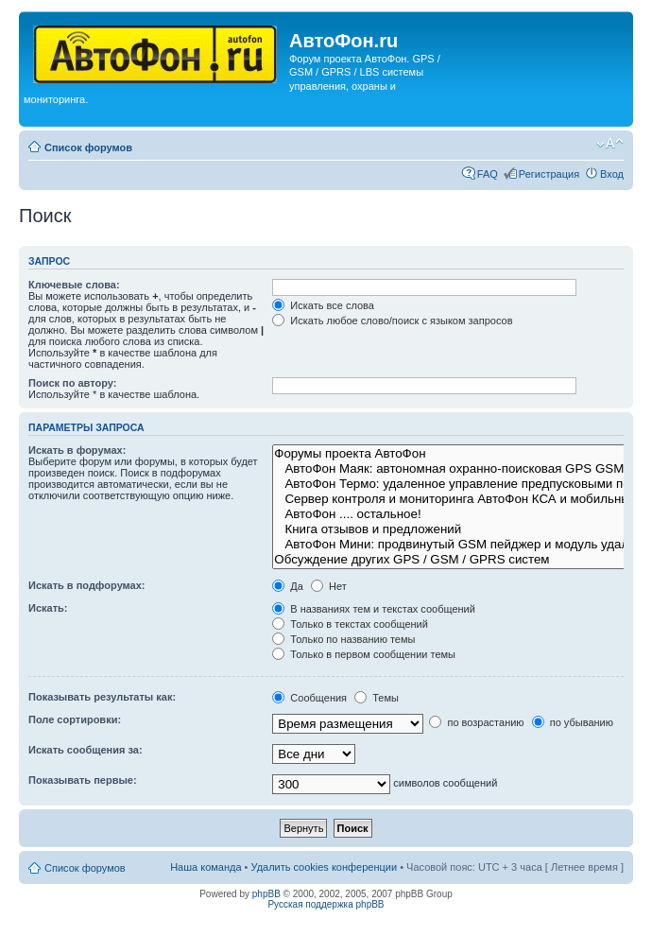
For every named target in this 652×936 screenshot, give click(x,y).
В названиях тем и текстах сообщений (373, 609)
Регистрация (549, 174)
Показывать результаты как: (102, 696)
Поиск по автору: (72, 383)
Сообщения (309, 697)
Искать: (47, 608)
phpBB (266, 894)
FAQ (487, 174)
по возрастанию (476, 722)
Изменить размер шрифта (610, 143)
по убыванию (572, 722)
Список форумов (88, 147)
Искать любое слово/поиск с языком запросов (392, 320)
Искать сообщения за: (85, 749)
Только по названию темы (343, 639)
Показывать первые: (82, 780)
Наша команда (205, 867)
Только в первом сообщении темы (363, 654)
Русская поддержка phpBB (325, 904)
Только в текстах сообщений (350, 624)
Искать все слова (323, 305)
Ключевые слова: (74, 284)
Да (287, 586)
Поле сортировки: (74, 719)
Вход (612, 174)
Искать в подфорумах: (87, 585)
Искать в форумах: (77, 450)
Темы (376, 697)
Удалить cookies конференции (324, 867)
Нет (329, 586)
